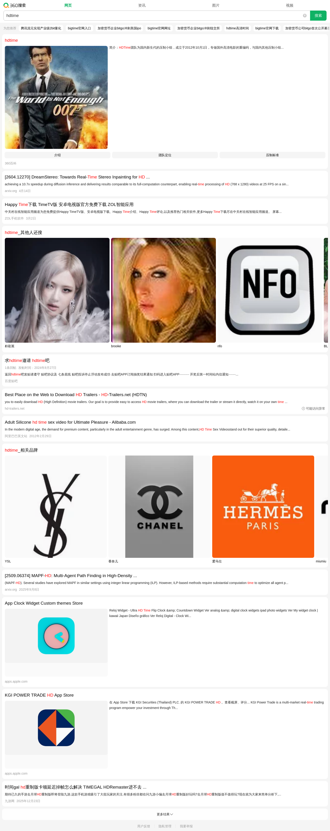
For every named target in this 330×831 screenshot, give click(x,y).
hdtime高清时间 (237, 28)
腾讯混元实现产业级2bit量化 (41, 28)
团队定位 (165, 155)
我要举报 (186, 826)
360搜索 (15, 5)
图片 (216, 5)
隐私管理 (165, 826)
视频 (289, 5)
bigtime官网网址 (159, 28)
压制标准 (272, 155)
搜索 (318, 15)
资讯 (142, 5)
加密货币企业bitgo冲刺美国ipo (119, 28)
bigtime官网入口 (79, 28)
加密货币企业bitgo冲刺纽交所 (198, 28)
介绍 (57, 155)
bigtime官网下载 (267, 28)
